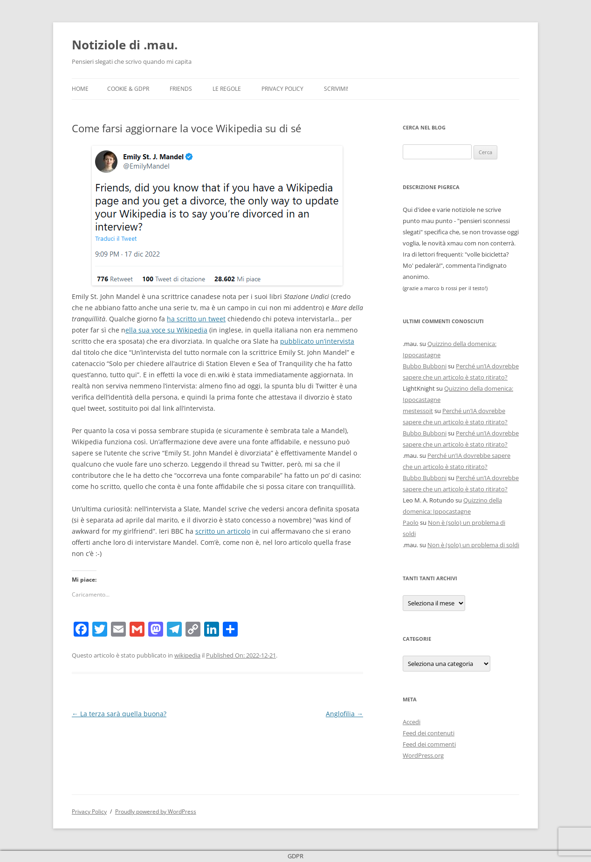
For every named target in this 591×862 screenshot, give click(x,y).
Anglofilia (344, 713)
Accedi (411, 722)
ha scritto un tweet (196, 318)
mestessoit (418, 411)
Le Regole (227, 89)
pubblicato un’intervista (317, 341)
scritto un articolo (222, 531)
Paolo (411, 522)
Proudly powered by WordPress (155, 811)
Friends (181, 89)
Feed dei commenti (429, 744)
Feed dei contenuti (428, 733)
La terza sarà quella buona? (119, 713)
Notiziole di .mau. (125, 44)
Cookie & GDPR (128, 89)
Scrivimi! (336, 89)
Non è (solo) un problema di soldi (473, 545)
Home (80, 89)
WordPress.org (423, 755)
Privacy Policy (282, 89)
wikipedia (187, 655)
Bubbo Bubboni (425, 366)
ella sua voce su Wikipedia (166, 330)
